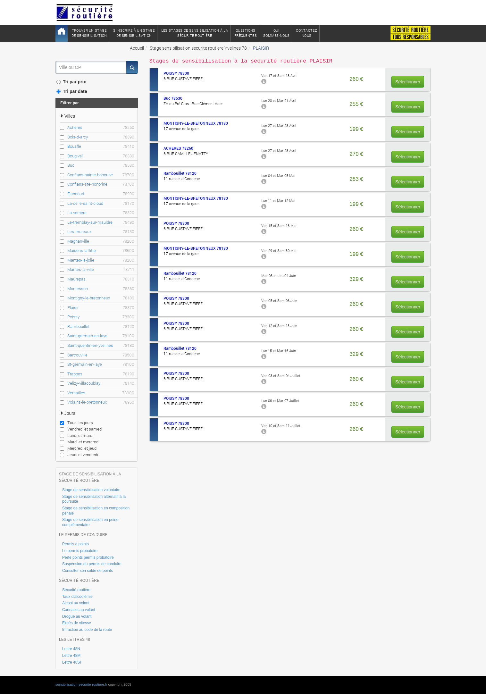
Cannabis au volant (78, 609)
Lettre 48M (71, 655)
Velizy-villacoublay (101, 383)
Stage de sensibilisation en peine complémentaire (90, 522)
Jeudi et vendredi (79, 454)
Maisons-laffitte (101, 250)
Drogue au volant (76, 616)
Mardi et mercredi (79, 442)
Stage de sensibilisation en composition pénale (96, 510)
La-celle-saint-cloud (101, 203)
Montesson (101, 289)
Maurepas (101, 279)
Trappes (101, 374)
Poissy (101, 317)
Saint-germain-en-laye (101, 336)
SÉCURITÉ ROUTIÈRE (79, 580)
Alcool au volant (75, 603)
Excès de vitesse (76, 623)
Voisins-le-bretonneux (101, 402)
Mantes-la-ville (101, 269)
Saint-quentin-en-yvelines (101, 345)
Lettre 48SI (71, 662)
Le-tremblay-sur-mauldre (101, 222)
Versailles (101, 393)
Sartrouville (101, 355)
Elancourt (101, 194)
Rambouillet (101, 326)
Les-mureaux (101, 232)
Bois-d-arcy (101, 137)
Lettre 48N (71, 649)
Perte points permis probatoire (88, 557)
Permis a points (75, 544)
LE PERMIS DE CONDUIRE (83, 534)
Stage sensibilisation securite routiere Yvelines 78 (198, 48)
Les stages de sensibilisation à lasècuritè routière (194, 33)
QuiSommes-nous (276, 33)
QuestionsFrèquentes (245, 33)
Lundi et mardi (76, 435)
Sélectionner (407, 81)
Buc (101, 165)
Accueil (137, 48)
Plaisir (101, 308)
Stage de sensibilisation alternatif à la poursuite (94, 499)
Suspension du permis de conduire (92, 564)
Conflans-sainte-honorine (101, 175)
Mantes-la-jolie (101, 260)
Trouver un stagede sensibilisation (89, 33)
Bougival (101, 156)
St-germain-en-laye (101, 364)
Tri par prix (71, 81)
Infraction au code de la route (87, 629)
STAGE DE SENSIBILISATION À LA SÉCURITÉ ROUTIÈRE (90, 477)
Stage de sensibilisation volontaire (91, 490)
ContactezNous (306, 33)
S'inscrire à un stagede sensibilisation (134, 33)
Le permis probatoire (79, 550)
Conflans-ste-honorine (101, 184)
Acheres (101, 127)
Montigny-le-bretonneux (101, 298)
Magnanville (101, 241)
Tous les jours (76, 422)
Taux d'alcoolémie (77, 596)
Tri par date (71, 91)
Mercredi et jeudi (78, 448)
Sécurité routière (76, 590)
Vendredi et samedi (81, 429)
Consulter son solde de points (87, 570)
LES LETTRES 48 (74, 639)
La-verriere (101, 213)
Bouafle (101, 146)
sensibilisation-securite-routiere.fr (81, 684)
